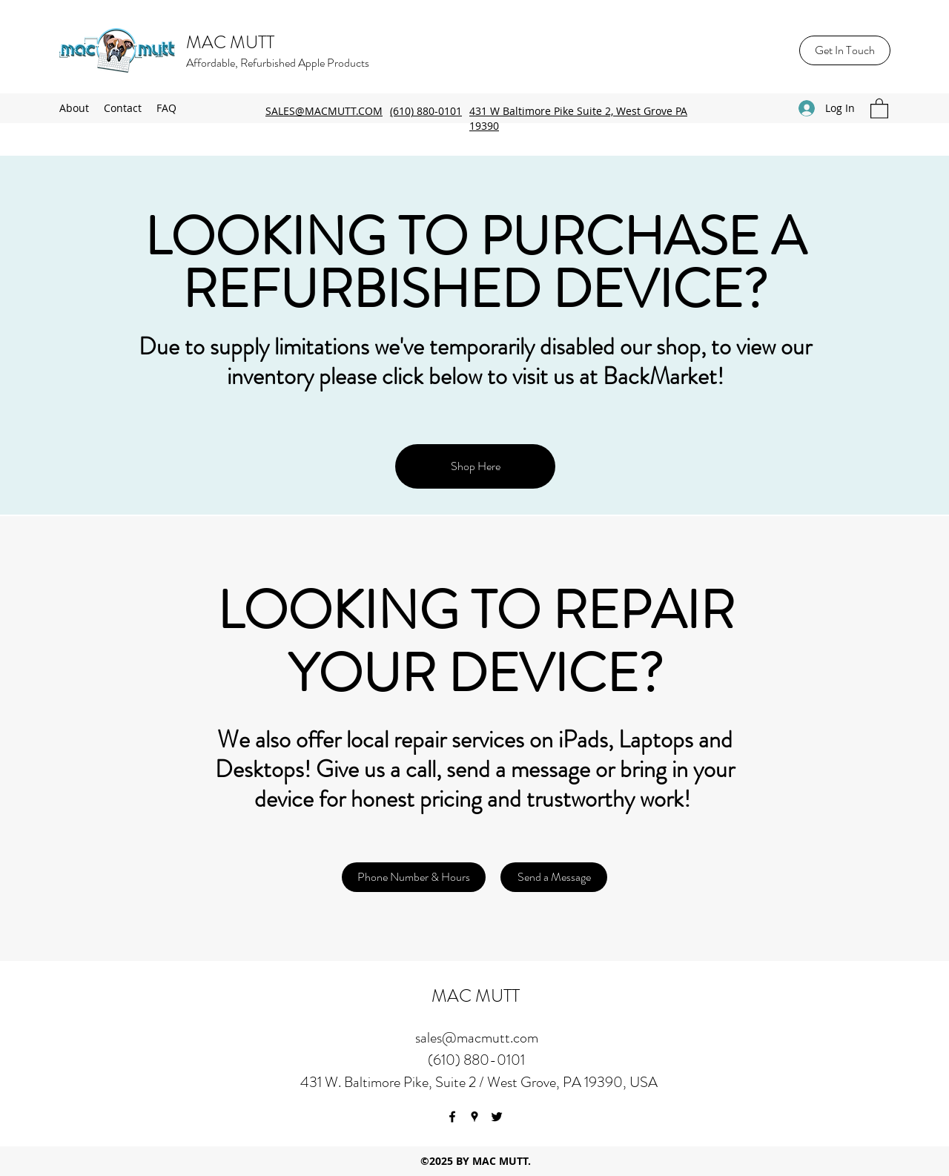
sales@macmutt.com (476, 1037)
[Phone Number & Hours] (414, 877)
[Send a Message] (553, 877)
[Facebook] (452, 1116)
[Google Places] (474, 1116)
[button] (879, 108)
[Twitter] (496, 1116)
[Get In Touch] (844, 50)
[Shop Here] (475, 466)
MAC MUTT (230, 42)
